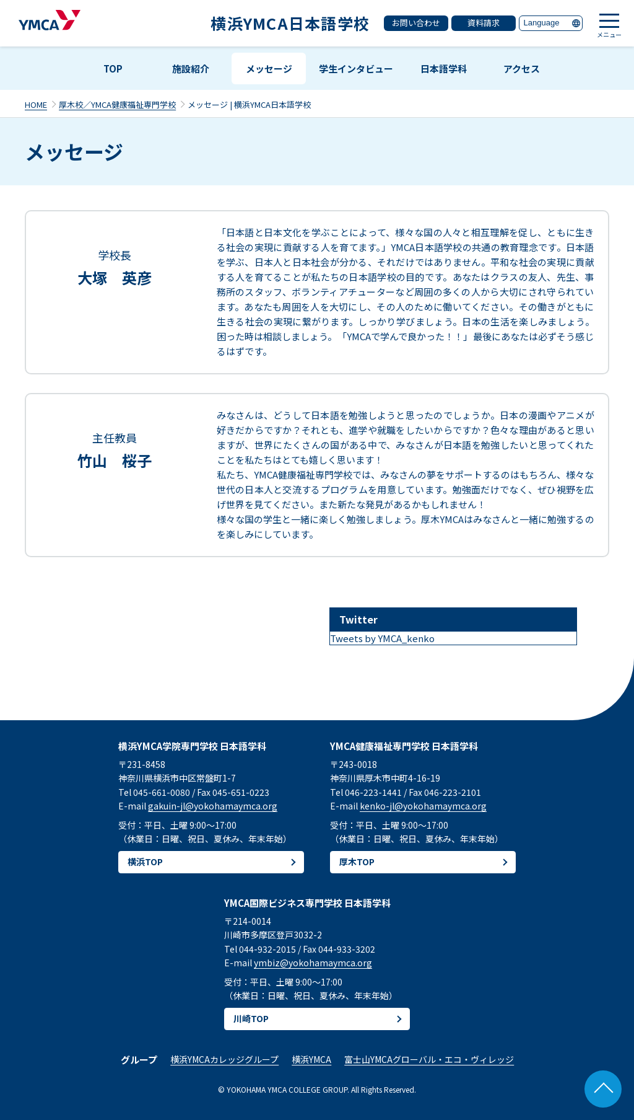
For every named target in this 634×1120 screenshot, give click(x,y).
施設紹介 (190, 68)
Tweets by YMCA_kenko (382, 638)
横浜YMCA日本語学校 (290, 23)
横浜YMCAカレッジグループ (224, 1059)
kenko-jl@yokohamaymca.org (423, 806)
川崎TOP (251, 1018)
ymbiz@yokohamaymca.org (313, 962)
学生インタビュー (356, 68)
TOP (113, 68)
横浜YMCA (311, 1059)
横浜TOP (145, 861)
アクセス (521, 68)
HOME (36, 104)
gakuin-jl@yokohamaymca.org (212, 806)
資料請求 (483, 23)
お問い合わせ (416, 23)
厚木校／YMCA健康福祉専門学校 (117, 104)
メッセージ (269, 68)
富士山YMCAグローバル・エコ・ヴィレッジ (429, 1059)
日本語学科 (443, 68)
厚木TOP (357, 861)
